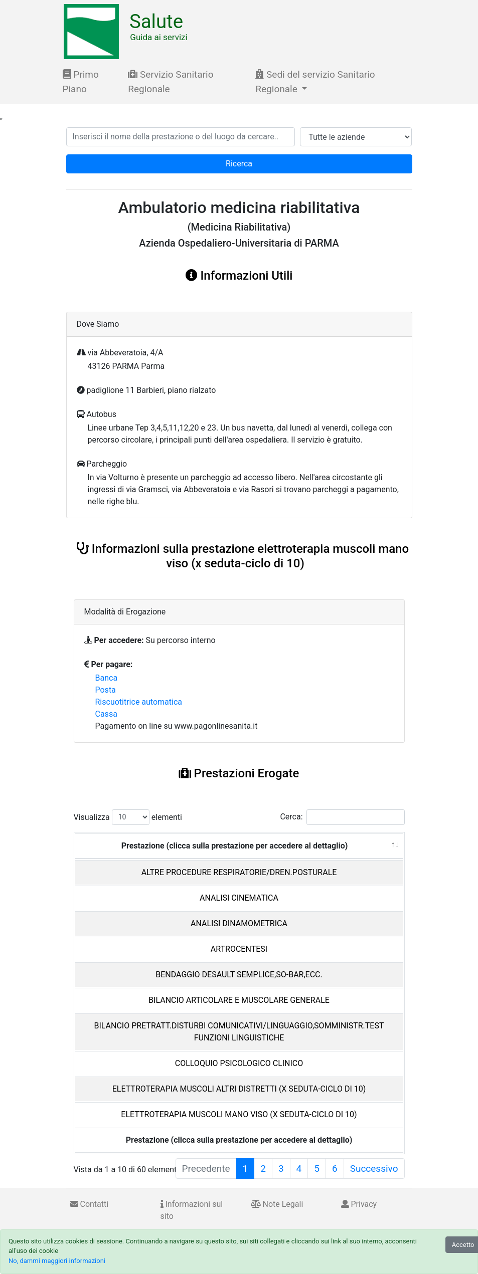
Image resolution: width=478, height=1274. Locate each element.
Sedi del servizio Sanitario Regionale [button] (315, 82)
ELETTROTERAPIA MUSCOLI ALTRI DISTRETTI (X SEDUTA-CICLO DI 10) (239, 1089)
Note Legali (277, 1204)
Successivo (374, 1168)
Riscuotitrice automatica (139, 702)
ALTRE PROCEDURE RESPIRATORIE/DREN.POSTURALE (239, 872)
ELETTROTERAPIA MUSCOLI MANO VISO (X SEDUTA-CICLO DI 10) (239, 1114)
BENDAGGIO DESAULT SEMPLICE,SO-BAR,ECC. (239, 974)
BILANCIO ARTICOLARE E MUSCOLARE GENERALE (239, 1000)
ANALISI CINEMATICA (239, 898)
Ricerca (239, 163)
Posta (105, 690)
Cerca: (342, 817)
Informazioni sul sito (192, 1210)
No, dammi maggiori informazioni (57, 1260)
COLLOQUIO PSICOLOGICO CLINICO (239, 1063)
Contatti (89, 1204)
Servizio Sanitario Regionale (170, 82)
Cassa (106, 714)
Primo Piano (81, 82)
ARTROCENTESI (239, 949)
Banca (106, 678)
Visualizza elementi (128, 817)
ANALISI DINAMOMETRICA (239, 923)
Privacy (359, 1204)
